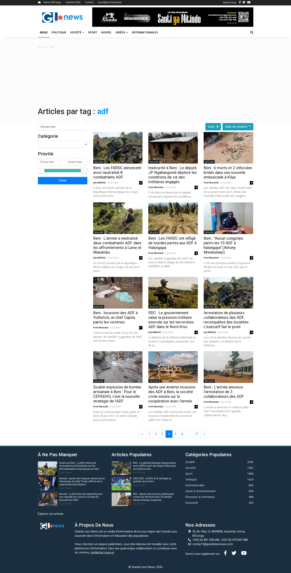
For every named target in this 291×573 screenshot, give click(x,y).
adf (51, 47)
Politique (59, 32)
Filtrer (63, 180)
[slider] (41, 170)
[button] (104, 17)
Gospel (106, 32)
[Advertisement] (145, 78)
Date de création (238, 126)
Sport (92, 32)
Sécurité (98, 161)
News (44, 32)
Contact (89, 2)
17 (196, 434)
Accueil (42, 47)
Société (77, 32)
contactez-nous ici (102, 552)
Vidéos (122, 32)
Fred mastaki (156, 187)
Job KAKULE (99, 182)
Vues (213, 126)
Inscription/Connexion (110, 2)
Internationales (145, 32)
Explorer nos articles (50, 514)
